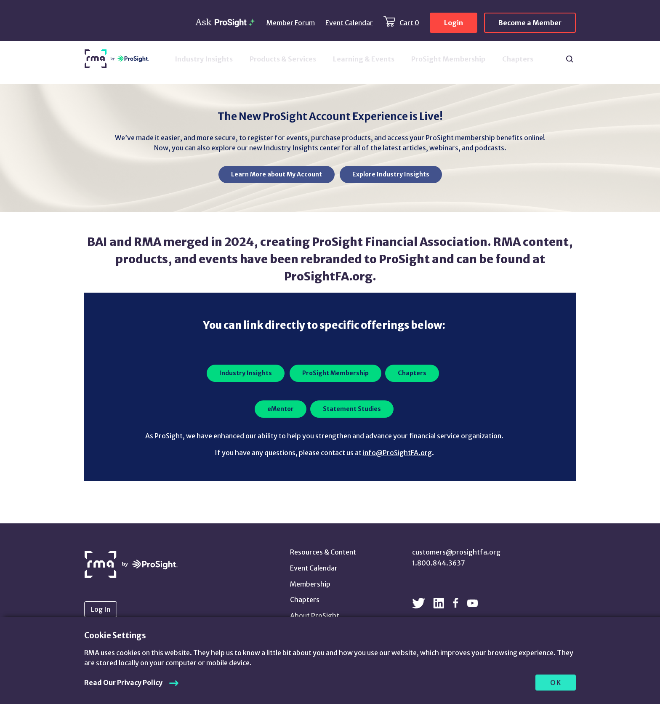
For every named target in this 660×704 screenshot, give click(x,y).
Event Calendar (349, 23)
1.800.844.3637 (438, 563)
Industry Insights (204, 59)
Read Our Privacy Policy (123, 682)
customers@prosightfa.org (456, 552)
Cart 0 (409, 23)
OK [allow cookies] (556, 682)
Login (453, 23)
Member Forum (290, 23)
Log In (100, 609)
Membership (310, 584)
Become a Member (530, 23)
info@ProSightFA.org (397, 452)
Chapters (517, 59)
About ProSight (314, 615)
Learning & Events (363, 59)
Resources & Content (323, 552)
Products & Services (283, 59)
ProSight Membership (448, 59)
